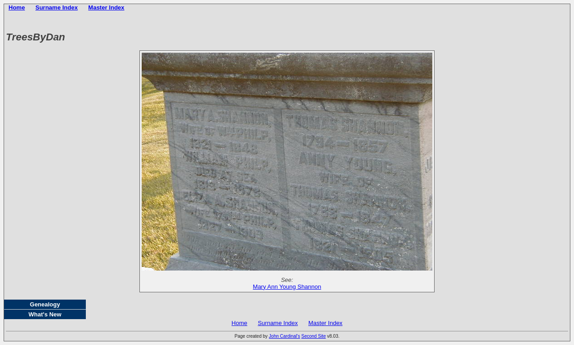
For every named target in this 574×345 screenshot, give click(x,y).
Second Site (314, 336)
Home (17, 7)
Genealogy (45, 304)
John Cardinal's (284, 336)
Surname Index (56, 7)
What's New (45, 314)
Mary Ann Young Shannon (287, 286)
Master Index (106, 7)
